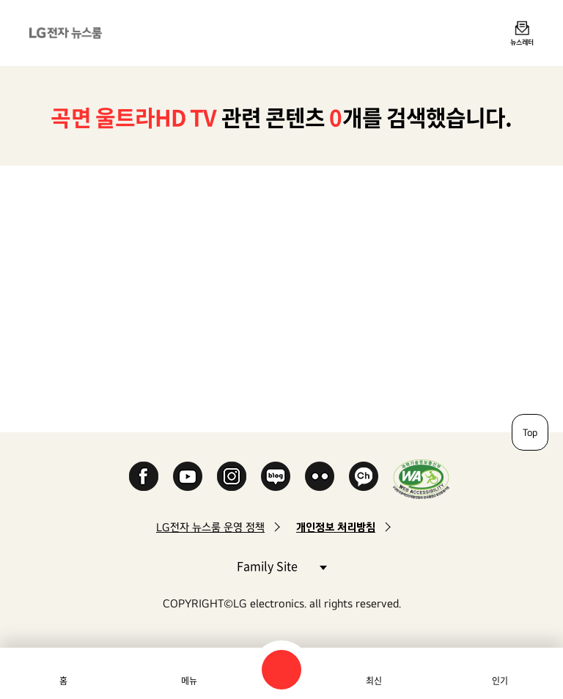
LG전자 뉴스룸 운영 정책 (210, 527)
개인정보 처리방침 (335, 527)
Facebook (143, 476)
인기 (500, 680)
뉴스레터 (522, 41)
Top (530, 432)
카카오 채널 (363, 476)
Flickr (319, 476)
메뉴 (189, 680)
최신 (374, 680)
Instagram (231, 476)
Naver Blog (275, 476)
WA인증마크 (421, 479)
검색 (281, 669)
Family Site (281, 565)
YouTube (187, 476)
